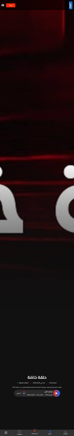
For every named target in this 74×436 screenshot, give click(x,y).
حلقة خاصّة (37, 377)
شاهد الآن (49, 391)
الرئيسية (65, 433)
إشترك (11, 5)
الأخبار (49, 433)
